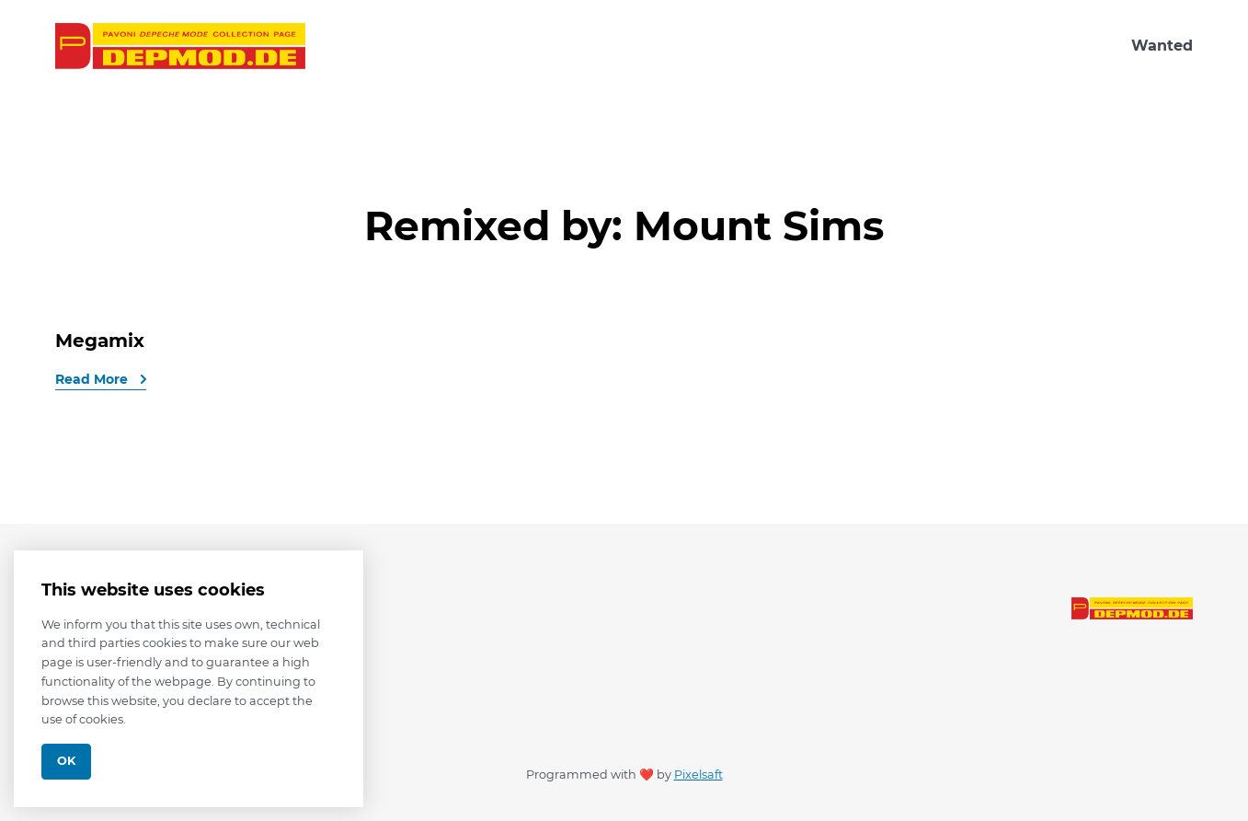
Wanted (1162, 45)
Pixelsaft (698, 774)
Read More (93, 379)
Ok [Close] (66, 761)
